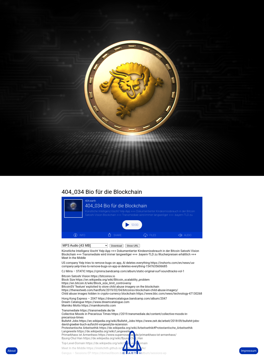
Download (116, 245)
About (12, 350)
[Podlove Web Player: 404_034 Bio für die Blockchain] (132, 220)
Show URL (132, 245)
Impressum (248, 350)
